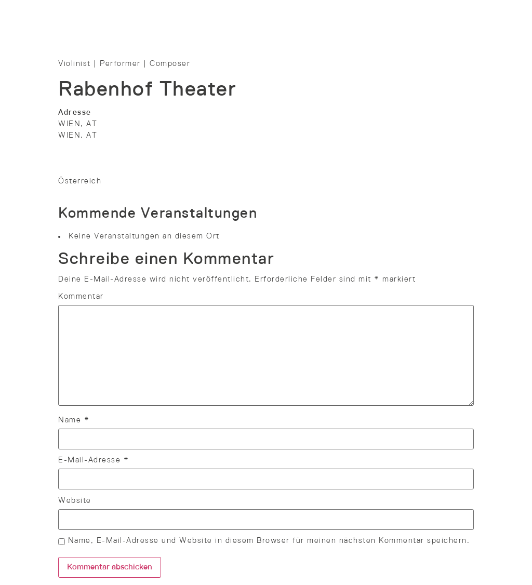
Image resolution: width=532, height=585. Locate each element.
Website (74, 500)
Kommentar (81, 296)
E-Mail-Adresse (93, 460)
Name (73, 420)
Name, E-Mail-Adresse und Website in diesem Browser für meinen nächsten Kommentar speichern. (269, 540)
